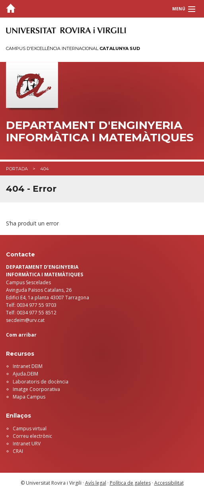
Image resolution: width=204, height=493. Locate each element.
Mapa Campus (29, 396)
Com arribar (21, 334)
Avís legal (95, 483)
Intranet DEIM (28, 366)
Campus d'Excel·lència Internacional (73, 48)
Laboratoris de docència (40, 381)
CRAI (18, 451)
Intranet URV (27, 443)
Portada (17, 168)
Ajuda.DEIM (25, 373)
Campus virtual (30, 428)
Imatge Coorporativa (36, 389)
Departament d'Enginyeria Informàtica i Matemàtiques (100, 131)
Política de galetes (130, 483)
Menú (178, 9)
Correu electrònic (32, 436)
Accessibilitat (169, 483)
